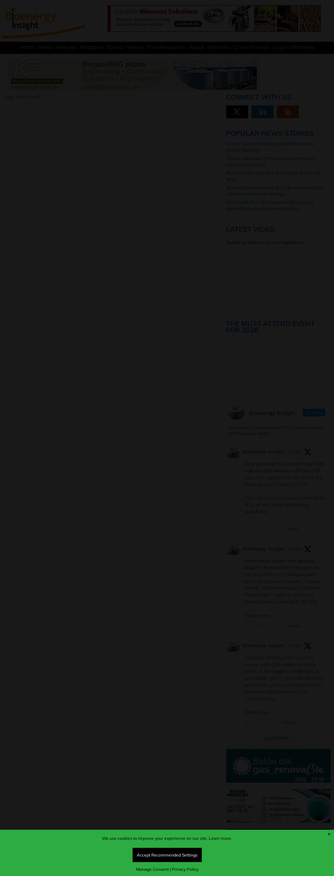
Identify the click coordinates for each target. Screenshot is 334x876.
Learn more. (220, 838)
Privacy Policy (185, 869)
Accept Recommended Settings (167, 855)
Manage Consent (152, 869)
